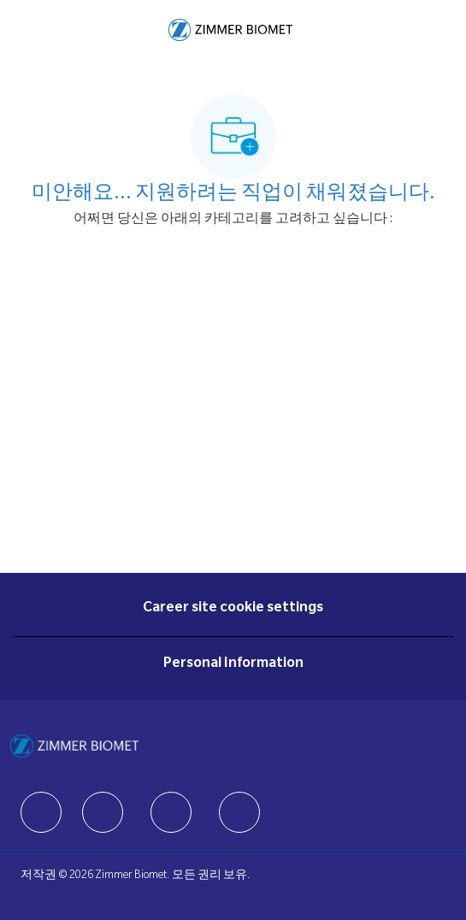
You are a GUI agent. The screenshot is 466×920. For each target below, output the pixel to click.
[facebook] (41, 812)
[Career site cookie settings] (233, 608)
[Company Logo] (230, 31)
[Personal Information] (233, 664)
